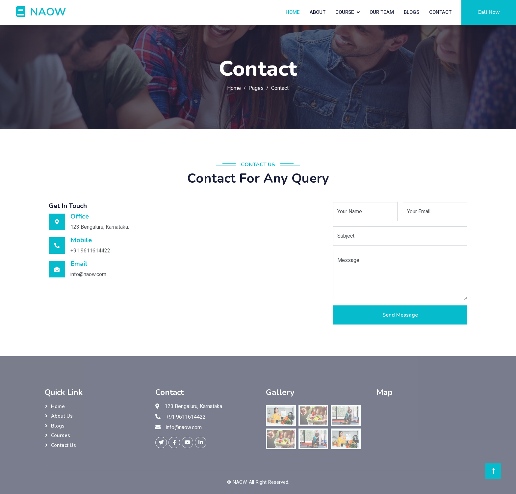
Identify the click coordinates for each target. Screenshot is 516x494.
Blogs (411, 12)
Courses (60, 435)
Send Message (400, 315)
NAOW (239, 482)
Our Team (382, 12)
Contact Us (63, 445)
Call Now (488, 12)
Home (293, 12)
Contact (440, 12)
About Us (62, 416)
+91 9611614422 (186, 417)
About (317, 12)
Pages (256, 88)
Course (344, 12)
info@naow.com (184, 427)
